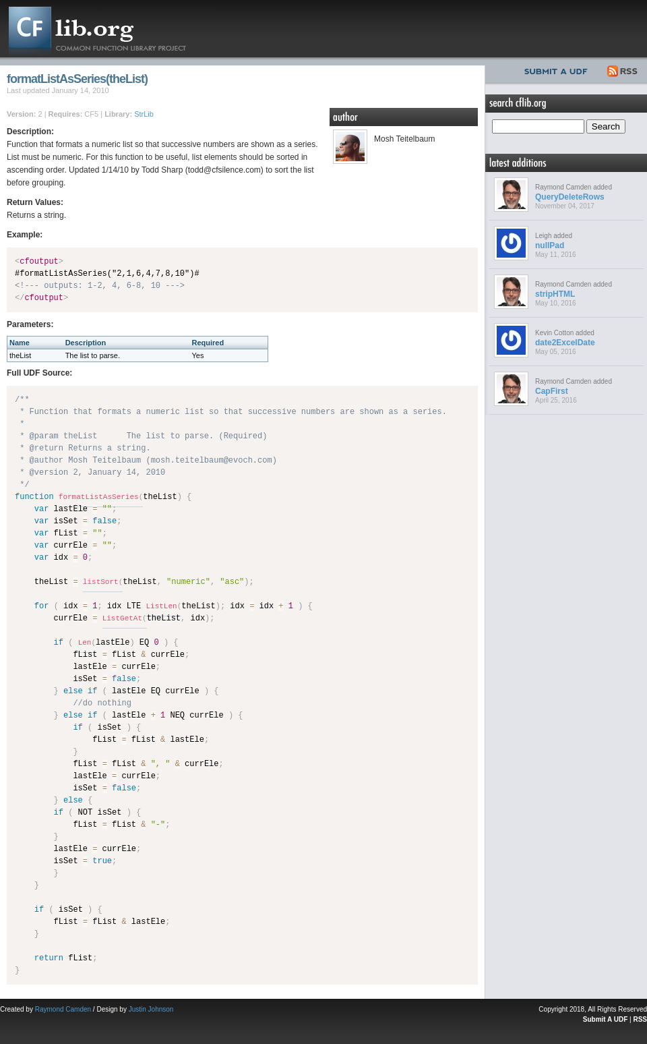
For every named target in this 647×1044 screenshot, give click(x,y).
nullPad (549, 245)
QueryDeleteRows (570, 197)
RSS (623, 69)
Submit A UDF (605, 1019)
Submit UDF (558, 69)
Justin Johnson (151, 1009)
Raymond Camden (63, 1009)
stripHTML (555, 294)
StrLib (144, 114)
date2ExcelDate (565, 342)
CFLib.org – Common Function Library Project (108, 28)
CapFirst (551, 391)
